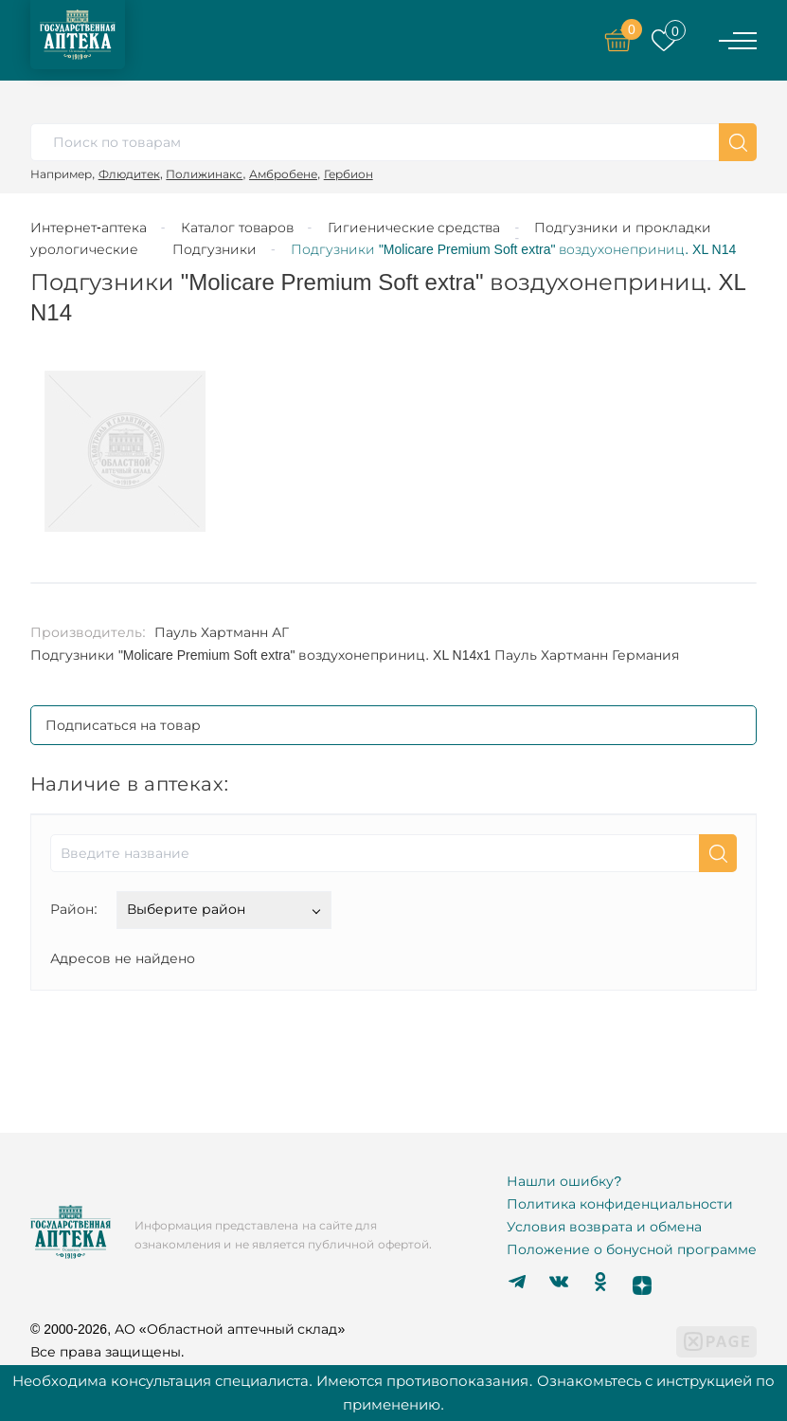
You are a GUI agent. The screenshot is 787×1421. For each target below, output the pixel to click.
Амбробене (283, 174)
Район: (74, 909)
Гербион (348, 174)
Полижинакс (204, 174)
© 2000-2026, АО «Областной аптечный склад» (187, 1329)
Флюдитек (129, 174)
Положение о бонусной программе (632, 1249)
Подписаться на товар (123, 725)
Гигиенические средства (414, 227)
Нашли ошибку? (564, 1181)
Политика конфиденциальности (620, 1203)
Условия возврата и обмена (604, 1226)
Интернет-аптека (88, 227)
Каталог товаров (237, 227)
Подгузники (214, 249)
